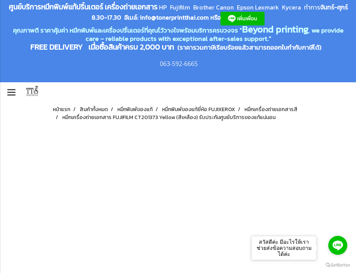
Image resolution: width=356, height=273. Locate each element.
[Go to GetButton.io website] (338, 265)
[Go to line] (337, 245)
